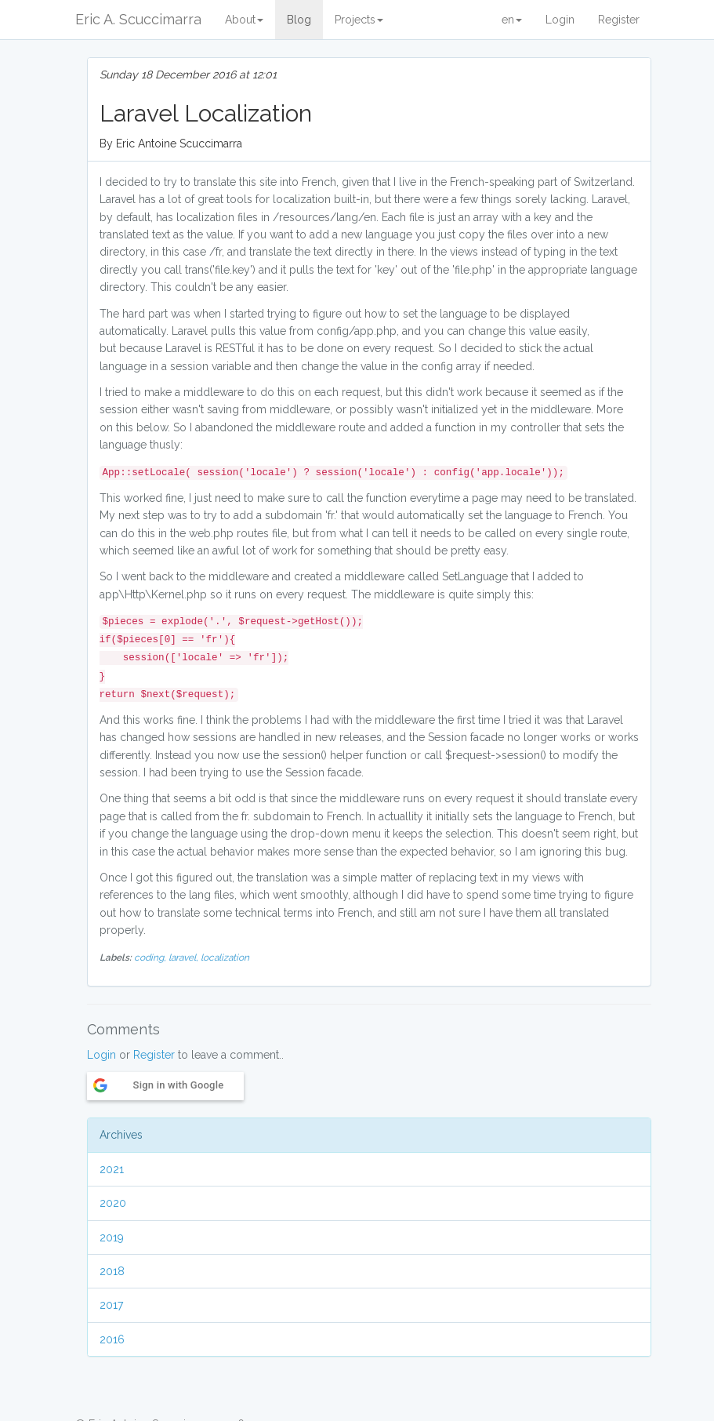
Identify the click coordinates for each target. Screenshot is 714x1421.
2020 (113, 1203)
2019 (112, 1237)
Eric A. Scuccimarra (138, 19)
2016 (112, 1339)
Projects (359, 19)
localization (225, 957)
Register (619, 19)
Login (559, 19)
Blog (299, 19)
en (512, 19)
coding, (151, 957)
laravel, (185, 957)
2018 (112, 1271)
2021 (112, 1169)
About (244, 19)
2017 (111, 1305)
